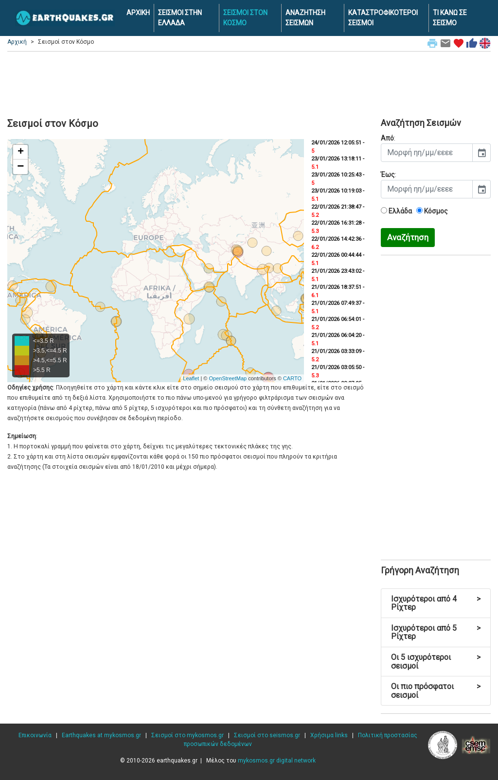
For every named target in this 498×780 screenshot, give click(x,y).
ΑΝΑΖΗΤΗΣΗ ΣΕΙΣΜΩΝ (305, 18)
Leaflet (191, 378)
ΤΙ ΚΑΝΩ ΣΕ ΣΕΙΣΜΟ (450, 18)
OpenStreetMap (228, 378)
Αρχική (17, 41)
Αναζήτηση (407, 237)
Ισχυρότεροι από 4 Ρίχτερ (435, 603)
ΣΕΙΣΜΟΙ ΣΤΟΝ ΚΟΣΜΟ (245, 18)
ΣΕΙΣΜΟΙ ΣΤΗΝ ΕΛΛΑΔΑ (180, 18)
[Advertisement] (249, 83)
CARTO (292, 378)
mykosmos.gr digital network (277, 760)
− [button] (20, 167)
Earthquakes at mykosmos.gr (101, 735)
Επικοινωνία (35, 735)
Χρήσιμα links (329, 735)
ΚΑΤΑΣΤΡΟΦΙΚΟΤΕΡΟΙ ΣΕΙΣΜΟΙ (383, 18)
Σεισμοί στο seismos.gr (267, 735)
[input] (427, 152)
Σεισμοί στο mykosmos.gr (187, 735)
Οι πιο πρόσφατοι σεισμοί (435, 691)
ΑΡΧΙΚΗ (138, 13)
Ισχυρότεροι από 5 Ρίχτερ (435, 632)
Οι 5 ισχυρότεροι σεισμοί (435, 662)
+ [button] (21, 152)
